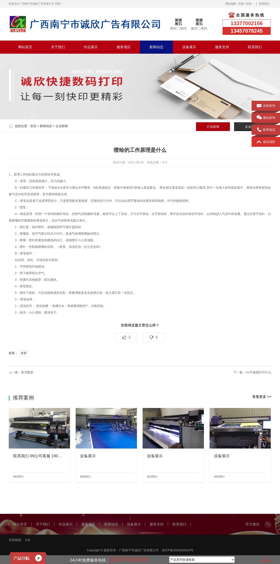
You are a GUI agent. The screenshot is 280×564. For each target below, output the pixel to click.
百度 (241, 3)
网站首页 (25, 47)
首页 (33, 126)
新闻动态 (156, 47)
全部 (24, 353)
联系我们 (264, 3)
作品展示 (91, 47)
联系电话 (266, 130)
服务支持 (222, 47)
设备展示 (189, 47)
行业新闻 (213, 126)
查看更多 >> (261, 397)
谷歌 (248, 3)
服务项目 (124, 47)
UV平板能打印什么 (258, 372)
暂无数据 (27, 372)
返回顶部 (266, 142)
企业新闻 (62, 126)
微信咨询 (266, 118)
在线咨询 (266, 105)
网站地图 (230, 3)
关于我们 (58, 47)
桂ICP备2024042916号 (177, 550)
